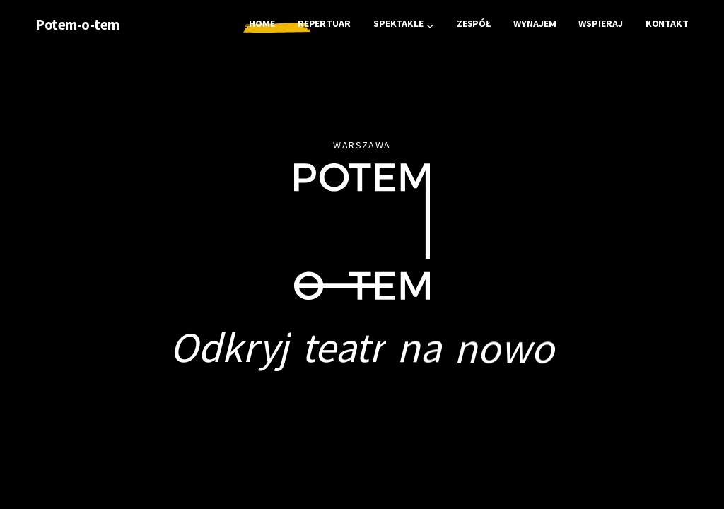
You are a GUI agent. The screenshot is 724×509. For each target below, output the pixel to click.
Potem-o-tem (77, 25)
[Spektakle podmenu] (429, 24)
